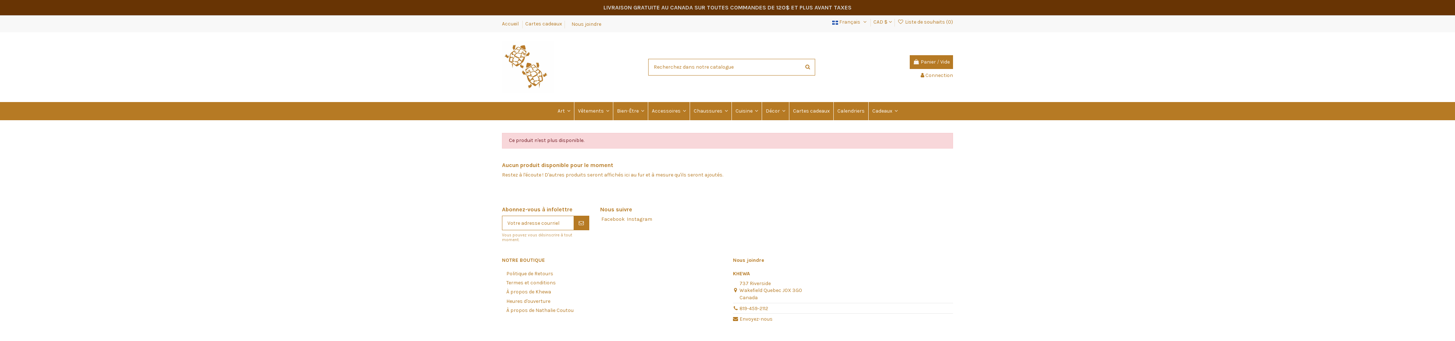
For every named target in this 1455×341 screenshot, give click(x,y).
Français (850, 22)
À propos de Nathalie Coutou (540, 310)
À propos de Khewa (528, 292)
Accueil (511, 24)
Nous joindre (586, 24)
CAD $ (882, 22)
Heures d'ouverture (528, 301)
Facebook (613, 219)
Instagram (639, 219)
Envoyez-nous (756, 319)
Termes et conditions (531, 283)
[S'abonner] (581, 223)
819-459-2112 (754, 308)
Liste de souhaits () (925, 22)
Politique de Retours (529, 274)
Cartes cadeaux (543, 24)
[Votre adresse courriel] (538, 223)
